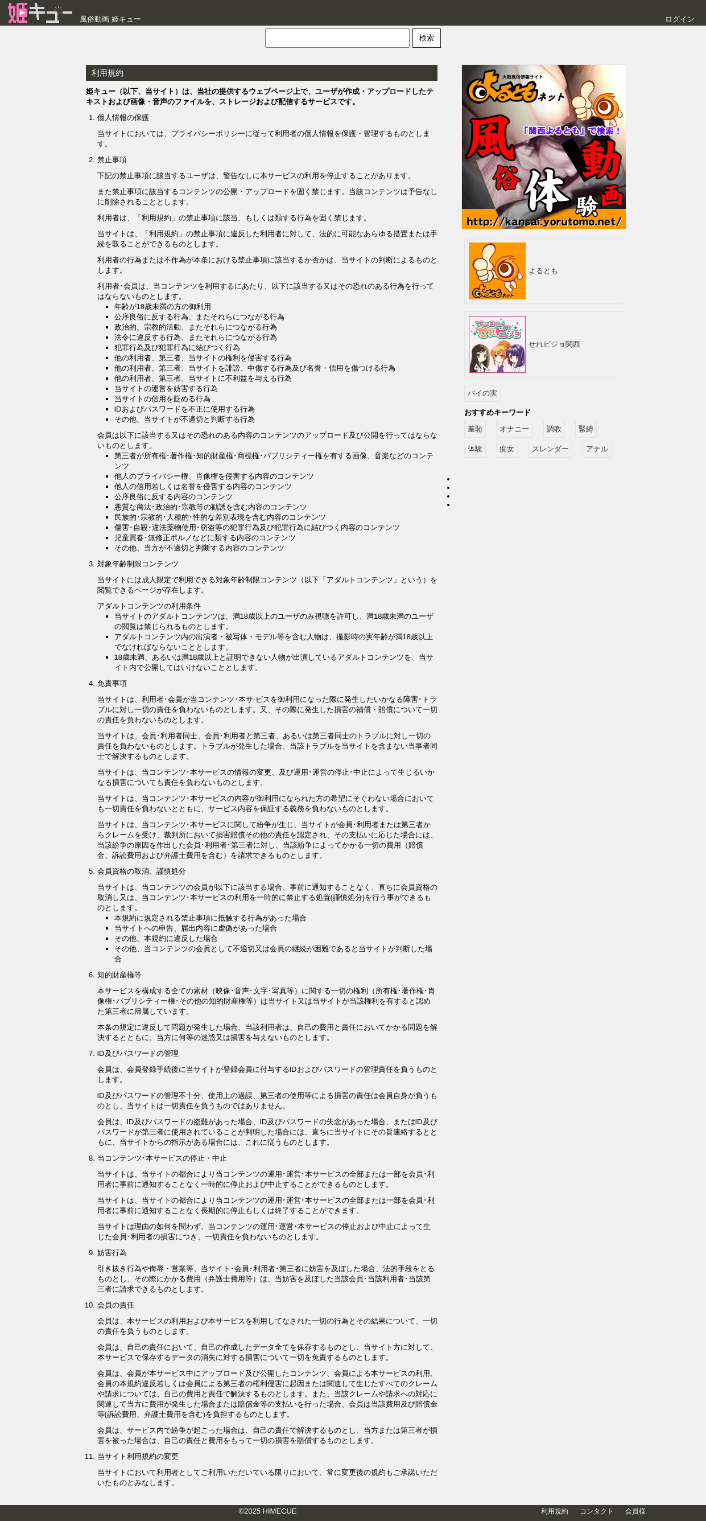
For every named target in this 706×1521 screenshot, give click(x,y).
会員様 (635, 1511)
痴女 (506, 449)
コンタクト (597, 1511)
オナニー (514, 429)
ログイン (680, 19)
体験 (475, 449)
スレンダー (550, 449)
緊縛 (586, 429)
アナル (597, 449)
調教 (554, 429)
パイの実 (482, 393)
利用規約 (554, 1511)
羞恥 (475, 429)
